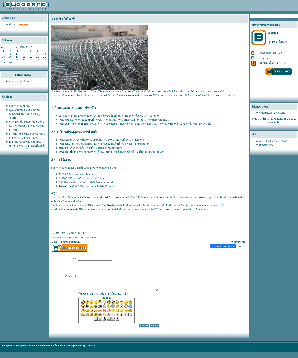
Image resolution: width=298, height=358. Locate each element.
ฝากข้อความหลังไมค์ (270, 53)
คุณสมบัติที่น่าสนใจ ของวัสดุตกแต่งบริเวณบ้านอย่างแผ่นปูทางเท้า (24, 114)
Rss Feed (264, 58)
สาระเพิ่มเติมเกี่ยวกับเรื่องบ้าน (274, 141)
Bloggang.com (267, 144)
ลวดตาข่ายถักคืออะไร (21, 81)
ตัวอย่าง (13, 24)
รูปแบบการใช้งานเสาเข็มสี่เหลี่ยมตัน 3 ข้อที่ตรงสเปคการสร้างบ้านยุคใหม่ (26, 125)
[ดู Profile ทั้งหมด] (277, 41)
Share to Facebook (223, 246)
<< (2, 47)
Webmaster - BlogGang (272, 112)
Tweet (240, 246)
